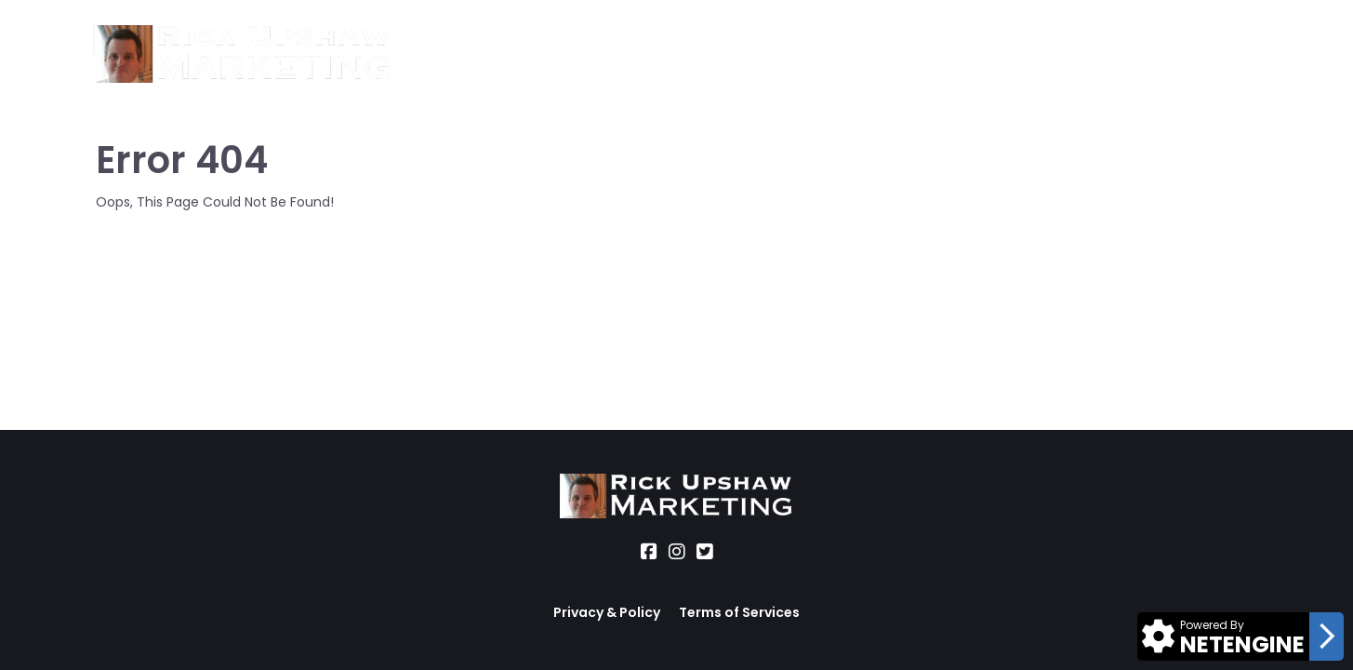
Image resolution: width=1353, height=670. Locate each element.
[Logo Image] (242, 55)
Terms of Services (739, 612)
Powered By (1212, 625)
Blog (820, 54)
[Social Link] (649, 552)
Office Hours (727, 54)
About (440, 54)
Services (523, 54)
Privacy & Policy (606, 612)
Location (616, 54)
